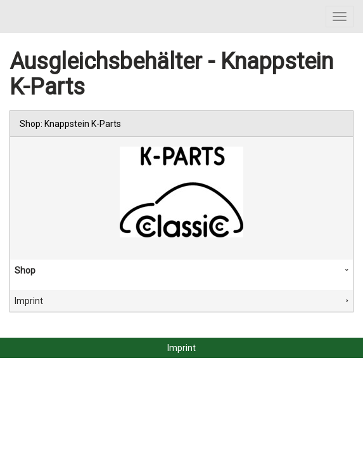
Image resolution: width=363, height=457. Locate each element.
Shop (25, 270)
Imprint (29, 301)
